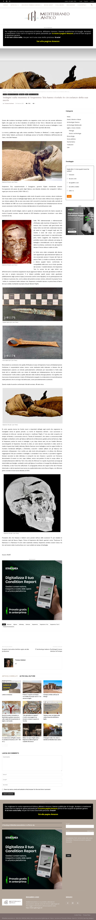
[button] (91, 5)
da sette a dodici (74, 187)
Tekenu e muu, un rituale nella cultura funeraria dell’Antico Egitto (51, 717)
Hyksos (15, 624)
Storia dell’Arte (71, 139)
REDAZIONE (71, 5)
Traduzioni (70, 145)
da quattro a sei (74, 183)
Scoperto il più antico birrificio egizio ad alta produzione (15, 650)
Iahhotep (21, 624)
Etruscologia (70, 136)
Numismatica (71, 142)
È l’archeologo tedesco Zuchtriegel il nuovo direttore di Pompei (48, 650)
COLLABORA (59, 5)
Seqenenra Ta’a (44, 624)
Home (4, 91)
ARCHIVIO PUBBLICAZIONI (31, 5)
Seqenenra (35, 624)
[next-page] (6, 745)
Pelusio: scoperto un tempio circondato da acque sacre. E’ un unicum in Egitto (32, 696)
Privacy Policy (86, 915)
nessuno (71, 175)
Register (86, 1)
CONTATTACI (82, 5)
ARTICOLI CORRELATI (10, 676)
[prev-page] (3, 745)
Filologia (71, 131)
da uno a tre (72, 179)
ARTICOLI (14, 5)
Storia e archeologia (34, 94)
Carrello (92, 1)
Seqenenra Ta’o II (54, 624)
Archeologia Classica (73, 122)
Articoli (10, 91)
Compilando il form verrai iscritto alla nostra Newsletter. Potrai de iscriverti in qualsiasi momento (79, 840)
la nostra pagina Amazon (62, 33)
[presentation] (80, 848)
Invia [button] (69, 196)
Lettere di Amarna (7, 694)
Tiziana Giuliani (9, 103)
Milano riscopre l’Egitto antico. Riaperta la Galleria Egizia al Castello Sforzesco (31, 739)
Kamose (28, 624)
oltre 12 (71, 191)
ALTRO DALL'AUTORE (27, 676)
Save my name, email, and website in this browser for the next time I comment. (27, 789)
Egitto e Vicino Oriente (19, 91)
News (27, 94)
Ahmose (9, 624)
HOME (5, 5)
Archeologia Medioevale (74, 125)
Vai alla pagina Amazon (48, 41)
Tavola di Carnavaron (8, 626)
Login (80, 1)
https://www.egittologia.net (34, 908)
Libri (68, 147)
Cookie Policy (77, 915)
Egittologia (22, 94)
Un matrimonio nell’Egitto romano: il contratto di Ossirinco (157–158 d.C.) (11, 739)
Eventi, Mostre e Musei (74, 119)
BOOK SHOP (48, 5)
